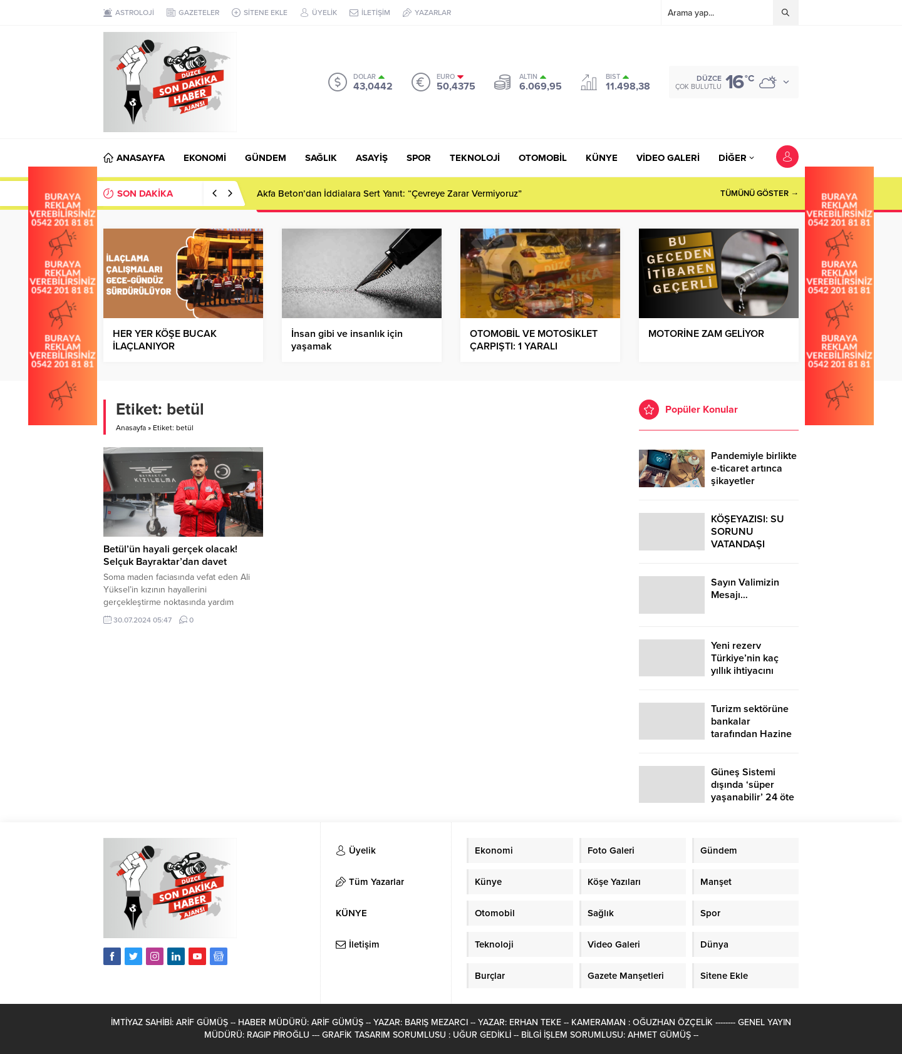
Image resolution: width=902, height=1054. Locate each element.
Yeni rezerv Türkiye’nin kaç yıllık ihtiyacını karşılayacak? (745, 664)
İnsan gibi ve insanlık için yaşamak (347, 340)
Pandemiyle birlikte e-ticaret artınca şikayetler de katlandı (754, 475)
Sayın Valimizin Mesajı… (745, 588)
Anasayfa (131, 427)
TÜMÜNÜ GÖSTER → (759, 194)
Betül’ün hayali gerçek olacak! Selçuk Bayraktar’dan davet (170, 555)
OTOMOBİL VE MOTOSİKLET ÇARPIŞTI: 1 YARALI (534, 340)
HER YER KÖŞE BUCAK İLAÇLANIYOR (165, 340)
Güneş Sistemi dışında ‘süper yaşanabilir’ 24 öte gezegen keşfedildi (753, 791)
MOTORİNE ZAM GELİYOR (706, 334)
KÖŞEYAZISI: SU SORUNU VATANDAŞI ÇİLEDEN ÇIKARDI (751, 538)
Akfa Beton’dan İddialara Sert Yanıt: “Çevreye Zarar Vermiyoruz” (389, 193)
